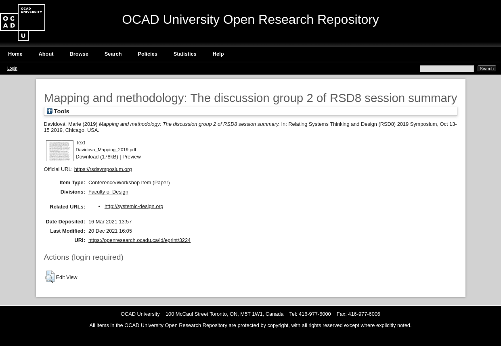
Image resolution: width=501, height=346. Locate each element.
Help (218, 54)
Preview (131, 157)
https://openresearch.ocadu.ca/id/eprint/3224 (139, 240)
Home (15, 54)
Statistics (185, 54)
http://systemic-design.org (134, 206)
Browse (79, 54)
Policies (147, 54)
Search (113, 54)
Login (12, 68)
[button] (50, 277)
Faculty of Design (108, 192)
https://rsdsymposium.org (103, 169)
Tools (58, 111)
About (46, 54)
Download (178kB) (97, 157)
